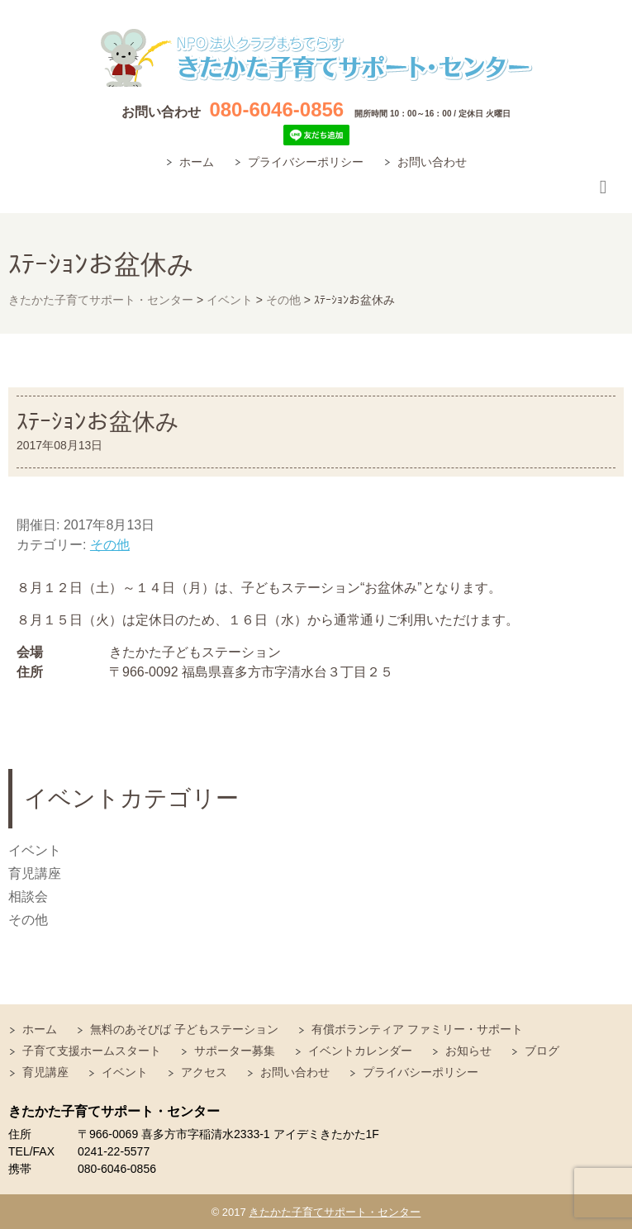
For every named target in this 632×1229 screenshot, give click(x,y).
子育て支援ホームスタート (91, 1050)
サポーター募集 (234, 1050)
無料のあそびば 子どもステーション (184, 1029)
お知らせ (468, 1050)
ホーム (196, 161)
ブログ (542, 1050)
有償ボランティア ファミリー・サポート (417, 1029)
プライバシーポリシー (306, 161)
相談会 (28, 897)
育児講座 (34, 873)
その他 (110, 545)
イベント (34, 850)
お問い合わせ (432, 161)
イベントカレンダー (360, 1050)
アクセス (204, 1072)
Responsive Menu (603, 188)
